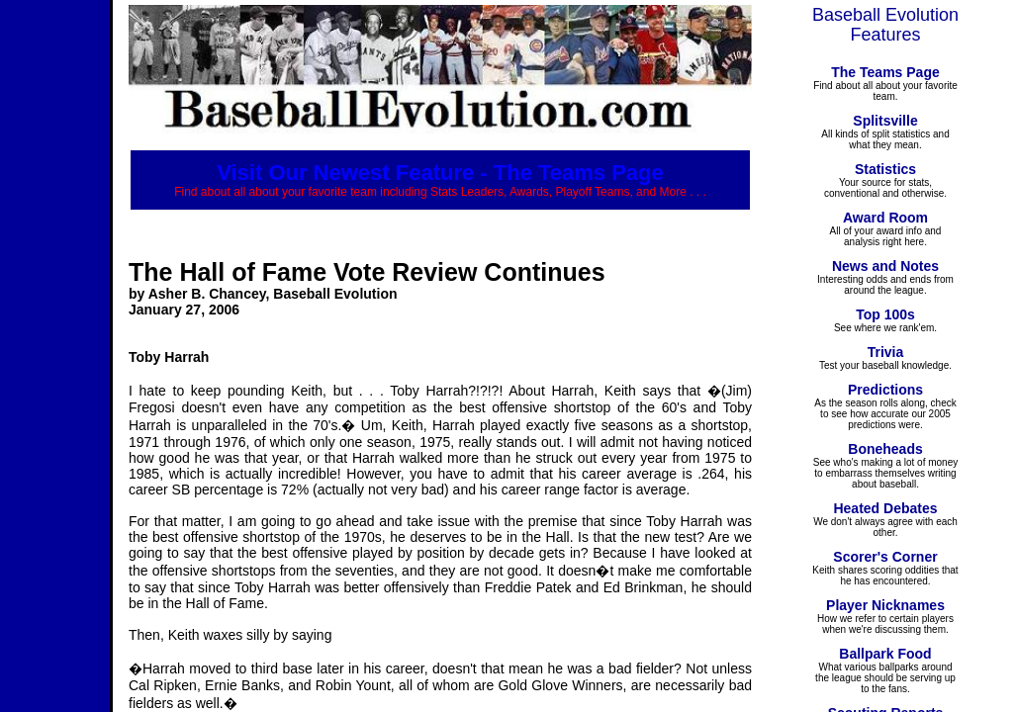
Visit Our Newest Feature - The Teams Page (440, 172)
